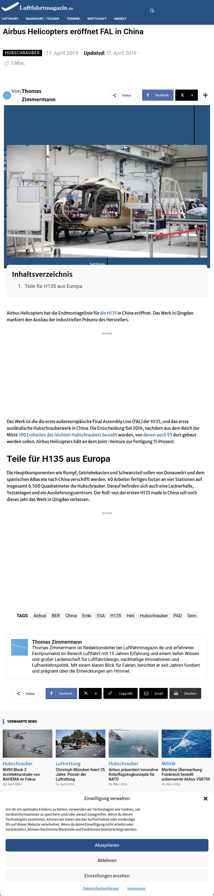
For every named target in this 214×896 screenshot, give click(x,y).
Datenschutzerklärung (101, 888)
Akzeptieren (107, 845)
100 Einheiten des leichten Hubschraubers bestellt (67, 435)
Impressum (136, 888)
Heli (131, 615)
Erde (86, 615)
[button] (205, 798)
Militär (169, 763)
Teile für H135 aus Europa (53, 286)
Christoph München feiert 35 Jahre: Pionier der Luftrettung (79, 771)
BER (56, 615)
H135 (115, 615)
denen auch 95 (158, 435)
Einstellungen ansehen (107, 875)
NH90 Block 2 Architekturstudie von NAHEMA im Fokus (20, 773)
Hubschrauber (22, 53)
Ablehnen (106, 860)
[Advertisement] (107, 375)
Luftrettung (68, 763)
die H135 (108, 313)
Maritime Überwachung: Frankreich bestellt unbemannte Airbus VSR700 (184, 773)
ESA (101, 615)
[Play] (99, 127)
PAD (178, 615)
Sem (191, 615)
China (71, 615)
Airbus (39, 615)
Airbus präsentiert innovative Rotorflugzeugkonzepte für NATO (132, 773)
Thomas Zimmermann (39, 95)
